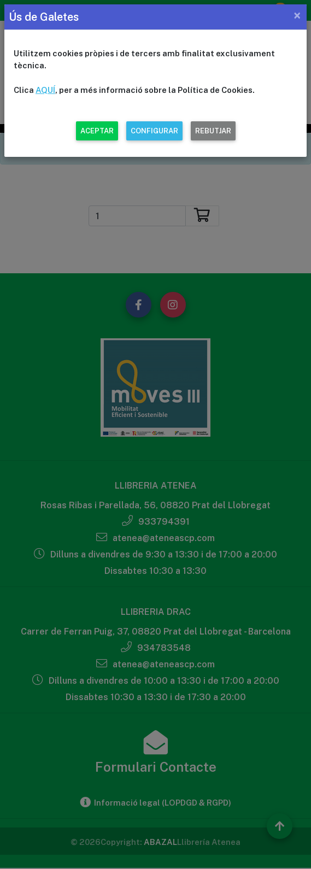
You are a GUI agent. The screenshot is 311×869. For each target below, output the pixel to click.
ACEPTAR (97, 131)
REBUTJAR (213, 131)
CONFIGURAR (154, 131)
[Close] (297, 15)
